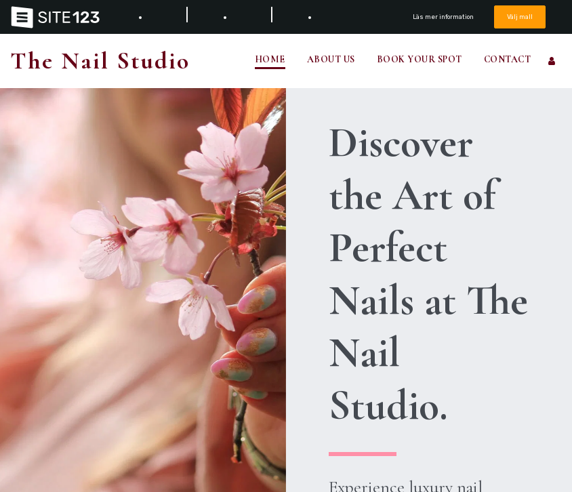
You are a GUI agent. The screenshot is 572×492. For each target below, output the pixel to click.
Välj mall (520, 16)
